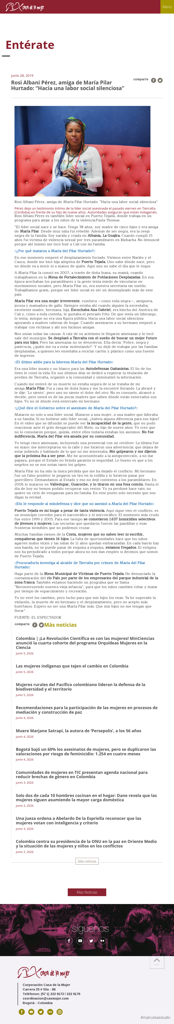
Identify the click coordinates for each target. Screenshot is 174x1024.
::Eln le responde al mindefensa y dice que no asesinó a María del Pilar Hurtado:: (84, 504)
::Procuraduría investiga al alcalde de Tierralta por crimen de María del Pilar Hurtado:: (79, 565)
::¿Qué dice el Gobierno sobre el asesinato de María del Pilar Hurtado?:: (76, 408)
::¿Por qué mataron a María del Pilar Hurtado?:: (54, 251)
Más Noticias (87, 892)
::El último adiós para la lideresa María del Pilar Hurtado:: (63, 362)
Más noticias (87, 861)
